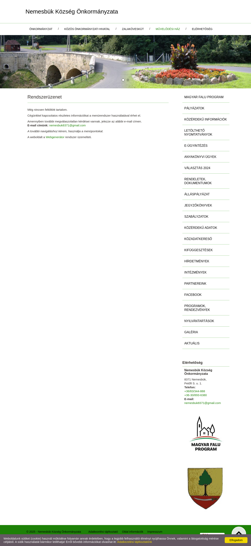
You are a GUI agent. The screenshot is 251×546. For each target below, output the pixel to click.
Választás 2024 (197, 168)
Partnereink (195, 283)
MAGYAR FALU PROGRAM (204, 97)
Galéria (191, 332)
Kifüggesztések (198, 250)
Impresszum (154, 531)
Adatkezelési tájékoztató (103, 531)
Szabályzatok (196, 216)
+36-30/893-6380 (195, 395)
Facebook (193, 294)
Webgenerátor (55, 137)
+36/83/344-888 (194, 391)
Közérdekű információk (205, 119)
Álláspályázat (197, 194)
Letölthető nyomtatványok (198, 132)
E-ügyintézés (195, 145)
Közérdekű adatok (200, 227)
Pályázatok (194, 108)
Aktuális (191, 343)
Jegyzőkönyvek (198, 205)
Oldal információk (132, 531)
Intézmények (195, 272)
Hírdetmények (196, 261)
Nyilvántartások (199, 321)
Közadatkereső (198, 239)
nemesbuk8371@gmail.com (67, 125)
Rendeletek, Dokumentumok (198, 181)
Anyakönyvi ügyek (200, 156)
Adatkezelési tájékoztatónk (134, 541)
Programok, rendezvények (197, 307)
